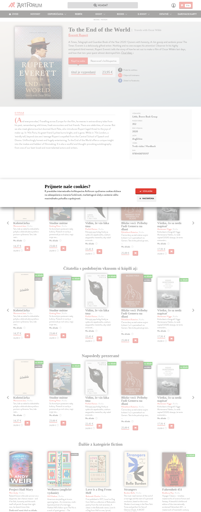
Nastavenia (146, 198)
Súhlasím (146, 191)
